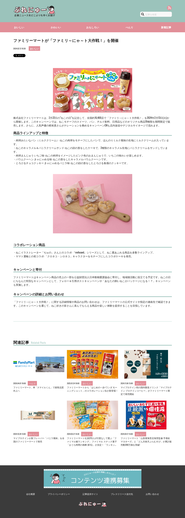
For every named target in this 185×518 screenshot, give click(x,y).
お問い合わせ (152, 494)
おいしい (19, 27)
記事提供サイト (90, 494)
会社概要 (30, 494)
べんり (129, 27)
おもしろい (92, 27)
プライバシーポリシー (59, 494)
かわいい (56, 27)
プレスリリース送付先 (122, 494)
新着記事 (166, 27)
